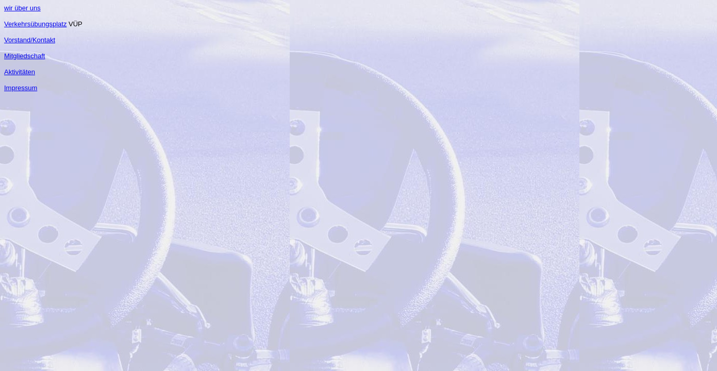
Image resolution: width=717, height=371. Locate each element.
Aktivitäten (19, 72)
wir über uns (22, 8)
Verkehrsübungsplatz (35, 24)
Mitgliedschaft (24, 56)
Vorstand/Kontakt (29, 40)
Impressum (20, 88)
